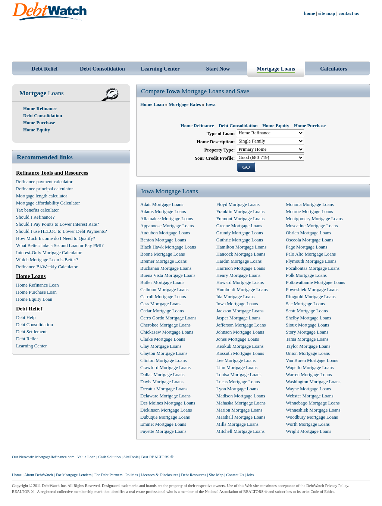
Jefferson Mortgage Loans (241, 325)
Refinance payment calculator (44, 181)
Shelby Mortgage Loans (308, 318)
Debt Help (25, 317)
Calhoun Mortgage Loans (164, 289)
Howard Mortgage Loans (240, 282)
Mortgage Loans (276, 69)
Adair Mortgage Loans (161, 204)
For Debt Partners (108, 475)
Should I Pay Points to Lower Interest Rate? (57, 224)
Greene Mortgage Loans (239, 225)
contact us (349, 13)
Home (17, 475)
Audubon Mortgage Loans (165, 232)
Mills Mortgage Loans (237, 424)
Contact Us (235, 475)
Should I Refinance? (35, 217)
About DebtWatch (38, 475)
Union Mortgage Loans (308, 353)
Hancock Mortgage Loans (240, 254)
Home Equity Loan (34, 299)
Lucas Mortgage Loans (238, 381)
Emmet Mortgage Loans (163, 424)
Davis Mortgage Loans (162, 381)
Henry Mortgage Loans (238, 275)
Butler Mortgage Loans (162, 282)
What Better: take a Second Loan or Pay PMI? (60, 245)
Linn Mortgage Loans (236, 367)
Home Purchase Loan (36, 292)
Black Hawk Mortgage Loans (168, 247)
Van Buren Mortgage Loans (312, 360)
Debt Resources (193, 475)
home (309, 13)
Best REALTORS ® (157, 457)
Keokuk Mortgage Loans (240, 346)
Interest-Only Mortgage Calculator (49, 252)
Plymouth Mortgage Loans (311, 261)
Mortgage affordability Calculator (48, 203)
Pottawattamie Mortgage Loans (315, 282)
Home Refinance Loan (37, 285)
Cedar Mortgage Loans (162, 310)
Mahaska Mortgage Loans (241, 403)
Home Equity (36, 129)
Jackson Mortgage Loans (240, 310)
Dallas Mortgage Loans (162, 374)
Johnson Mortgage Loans (240, 332)
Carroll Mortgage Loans (163, 296)
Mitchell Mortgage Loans (240, 431)
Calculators (333, 69)
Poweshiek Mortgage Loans (312, 289)
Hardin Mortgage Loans (239, 261)
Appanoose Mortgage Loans (167, 225)
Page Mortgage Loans (306, 247)
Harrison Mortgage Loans (240, 268)
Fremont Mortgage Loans (240, 218)
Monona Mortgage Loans (310, 204)
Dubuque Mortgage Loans (165, 417)
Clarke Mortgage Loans (162, 339)
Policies (131, 475)
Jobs (250, 475)
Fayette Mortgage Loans (163, 431)
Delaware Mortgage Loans (165, 396)
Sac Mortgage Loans (305, 303)
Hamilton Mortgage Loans (241, 247)
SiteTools (130, 457)
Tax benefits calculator (37, 210)
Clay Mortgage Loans (160, 346)
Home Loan (152, 104)
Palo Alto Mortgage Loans (311, 254)
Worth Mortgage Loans (308, 424)
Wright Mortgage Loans (308, 431)
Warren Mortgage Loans (309, 374)
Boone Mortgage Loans (162, 254)
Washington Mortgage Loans (313, 381)
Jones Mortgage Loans (237, 339)
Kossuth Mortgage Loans (240, 353)
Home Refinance (40, 108)
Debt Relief (44, 69)
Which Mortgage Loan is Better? (47, 259)
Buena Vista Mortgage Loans (167, 275)
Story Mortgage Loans (307, 332)
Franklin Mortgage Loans (240, 211)
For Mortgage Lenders (73, 475)
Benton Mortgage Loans (163, 240)
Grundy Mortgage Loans (239, 232)
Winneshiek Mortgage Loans (313, 410)
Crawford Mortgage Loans (165, 367)
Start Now (218, 69)
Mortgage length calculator (41, 196)
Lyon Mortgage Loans (237, 388)
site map (326, 13)
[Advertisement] (191, 40)
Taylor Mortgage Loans (308, 346)
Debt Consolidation (102, 69)
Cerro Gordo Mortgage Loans (168, 318)
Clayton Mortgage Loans (164, 353)
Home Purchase (39, 122)
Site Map (216, 475)
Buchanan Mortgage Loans (165, 268)
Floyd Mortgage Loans (238, 204)
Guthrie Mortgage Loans (239, 240)
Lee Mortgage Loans (236, 360)
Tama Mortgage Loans (307, 339)
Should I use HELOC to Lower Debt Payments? (61, 231)
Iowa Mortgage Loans (237, 303)
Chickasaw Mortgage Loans (166, 332)
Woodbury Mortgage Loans (312, 417)
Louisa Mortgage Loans (239, 374)
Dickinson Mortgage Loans (166, 410)
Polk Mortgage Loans (306, 275)
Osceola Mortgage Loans (309, 240)
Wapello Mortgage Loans (310, 367)
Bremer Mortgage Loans (163, 261)
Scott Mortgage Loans (307, 310)
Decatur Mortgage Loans (164, 388)
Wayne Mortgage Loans (308, 388)
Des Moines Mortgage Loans (167, 403)
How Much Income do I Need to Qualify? (55, 238)
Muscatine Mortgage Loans (312, 225)
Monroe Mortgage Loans (309, 211)
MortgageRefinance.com (55, 457)
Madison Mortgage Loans (240, 396)
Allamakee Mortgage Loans (166, 218)
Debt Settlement (31, 331)
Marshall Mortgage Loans (240, 417)
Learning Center (160, 69)
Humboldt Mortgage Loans (242, 289)
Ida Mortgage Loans (235, 296)
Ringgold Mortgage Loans (311, 296)
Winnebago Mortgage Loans (312, 403)
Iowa (211, 104)
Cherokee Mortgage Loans (165, 325)
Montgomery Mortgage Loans (314, 218)
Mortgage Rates (185, 104)
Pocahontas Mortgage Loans (312, 268)
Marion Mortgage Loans (239, 410)
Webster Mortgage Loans (310, 396)
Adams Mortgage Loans (163, 211)
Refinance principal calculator (44, 188)
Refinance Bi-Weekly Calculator (47, 266)
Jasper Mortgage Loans (238, 318)
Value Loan (86, 457)
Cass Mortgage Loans (160, 303)
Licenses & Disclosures (159, 475)
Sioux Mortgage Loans (307, 325)
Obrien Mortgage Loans (308, 232)
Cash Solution (109, 457)
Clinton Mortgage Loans (163, 360)
